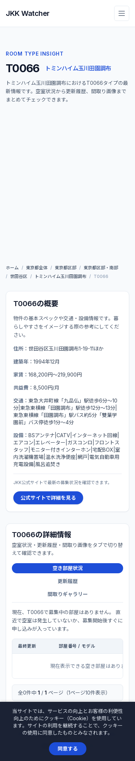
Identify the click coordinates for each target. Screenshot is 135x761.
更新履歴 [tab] (68, 581)
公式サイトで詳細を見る (48, 498)
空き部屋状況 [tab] (68, 568)
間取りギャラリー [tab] (68, 594)
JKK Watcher (28, 13)
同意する (68, 748)
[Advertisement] (67, 185)
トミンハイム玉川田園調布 (78, 68)
